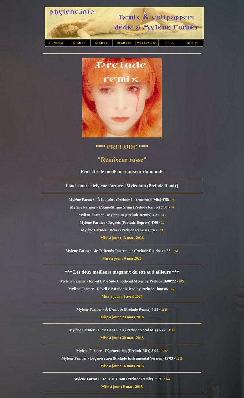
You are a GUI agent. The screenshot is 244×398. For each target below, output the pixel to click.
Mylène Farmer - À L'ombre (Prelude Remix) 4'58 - (118, 309)
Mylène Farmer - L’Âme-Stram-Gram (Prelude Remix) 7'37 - (120, 207)
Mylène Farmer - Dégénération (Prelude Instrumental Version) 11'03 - (118, 358)
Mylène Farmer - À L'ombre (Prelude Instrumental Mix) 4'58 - (120, 199)
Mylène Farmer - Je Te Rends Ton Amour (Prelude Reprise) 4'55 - (120, 251)
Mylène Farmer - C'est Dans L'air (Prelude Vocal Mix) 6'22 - (119, 330)
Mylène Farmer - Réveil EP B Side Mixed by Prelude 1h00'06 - (119, 289)
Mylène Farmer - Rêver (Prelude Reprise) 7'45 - (120, 230)
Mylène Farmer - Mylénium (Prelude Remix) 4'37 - (120, 215)
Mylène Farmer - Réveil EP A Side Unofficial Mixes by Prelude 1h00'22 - (119, 281)
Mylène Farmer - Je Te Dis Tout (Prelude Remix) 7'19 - (119, 379)
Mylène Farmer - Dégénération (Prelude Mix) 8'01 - (118, 350)
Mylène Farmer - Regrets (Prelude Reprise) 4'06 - (120, 222)
